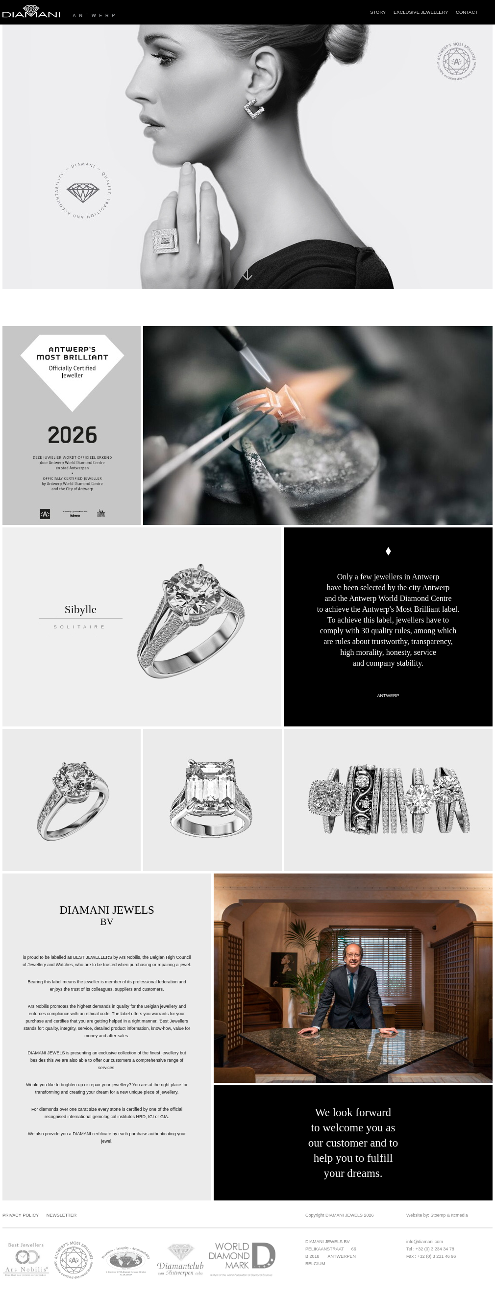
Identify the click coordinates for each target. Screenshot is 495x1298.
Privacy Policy (20, 1215)
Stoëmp (438, 1215)
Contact (467, 12)
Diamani (96, 12)
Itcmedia (459, 1215)
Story (378, 12)
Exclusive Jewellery (421, 12)
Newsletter (62, 1215)
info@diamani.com (424, 1241)
